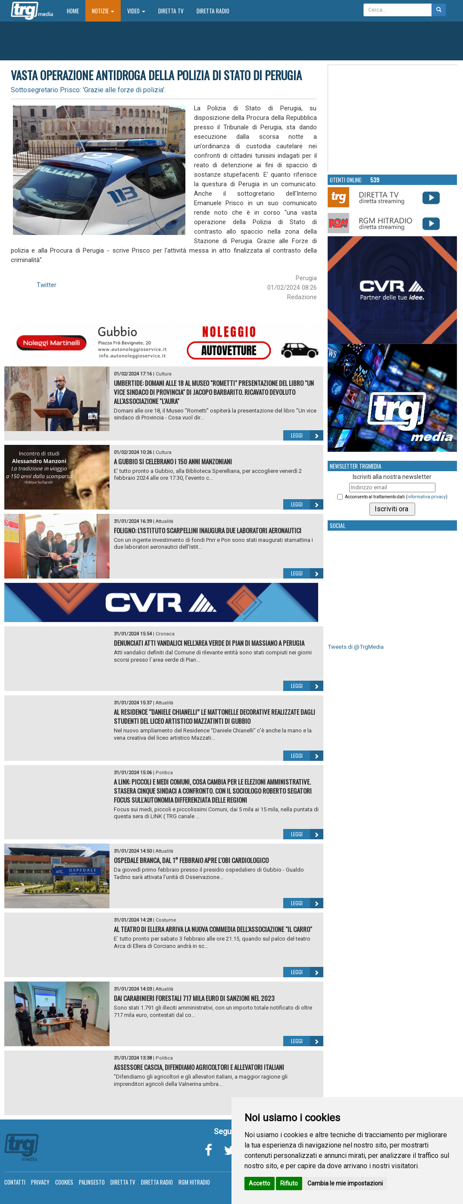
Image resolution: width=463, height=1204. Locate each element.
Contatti (14, 1182)
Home (76, 10)
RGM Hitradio (194, 1182)
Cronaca (165, 634)
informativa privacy (426, 496)
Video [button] (136, 10)
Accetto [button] (259, 1183)
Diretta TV (171, 10)
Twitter (46, 285)
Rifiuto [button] (289, 1183)
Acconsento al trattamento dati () (396, 496)
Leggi (307, 435)
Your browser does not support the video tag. (392, 119)
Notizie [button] (103, 10)
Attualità (164, 521)
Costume (166, 920)
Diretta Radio (213, 10)
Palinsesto (92, 1182)
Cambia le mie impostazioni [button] (345, 1183)
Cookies (64, 1182)
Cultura (164, 374)
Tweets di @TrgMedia (356, 647)
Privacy (40, 1182)
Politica (164, 773)
